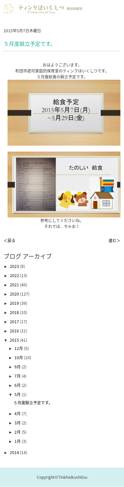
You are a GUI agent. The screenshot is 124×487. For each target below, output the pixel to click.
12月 (19, 348)
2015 (15, 340)
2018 (15, 312)
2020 (15, 294)
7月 (18, 376)
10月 (19, 357)
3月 (18, 423)
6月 (18, 385)
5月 (18, 394)
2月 (18, 432)
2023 (15, 266)
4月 (18, 413)
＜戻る (9, 241)
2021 (15, 285)
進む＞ (114, 241)
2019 (15, 303)
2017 (15, 322)
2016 (15, 331)
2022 (15, 275)
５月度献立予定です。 (32, 403)
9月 (18, 367)
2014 (15, 452)
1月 (18, 441)
